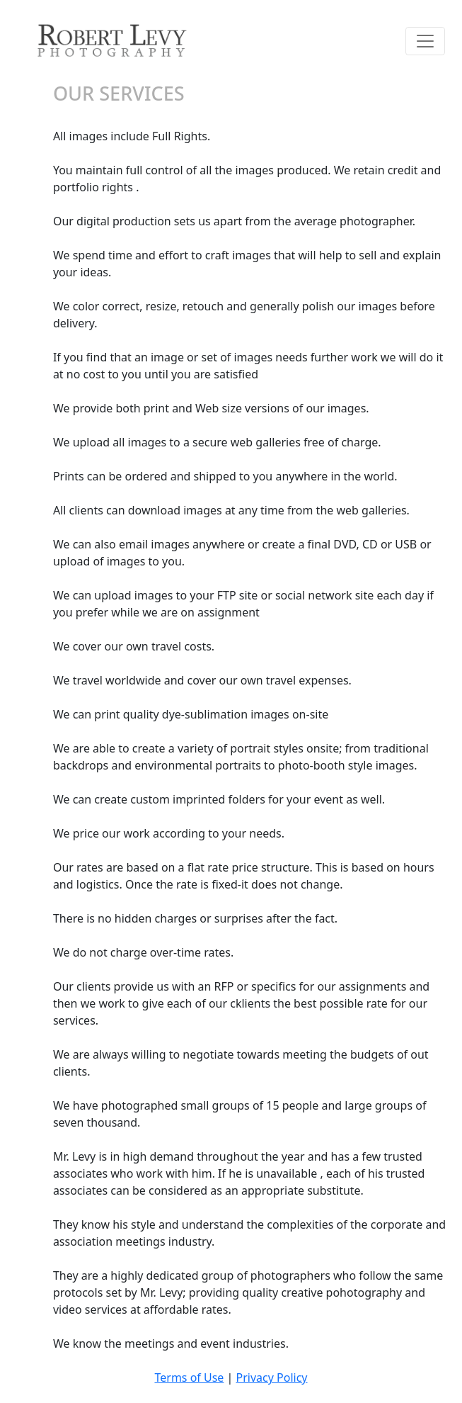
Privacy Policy (272, 1377)
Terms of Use (189, 1377)
